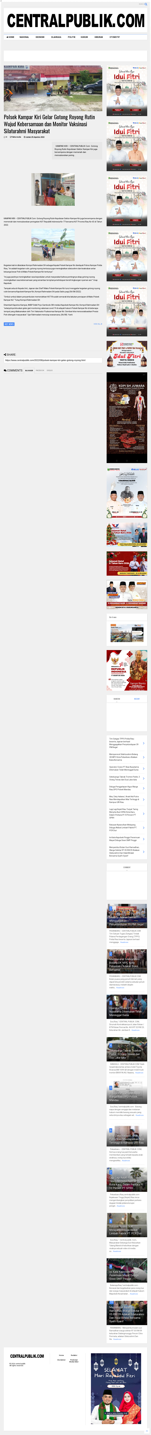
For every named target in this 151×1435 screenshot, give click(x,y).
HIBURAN (99, 37)
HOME (10, 37)
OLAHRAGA (56, 37)
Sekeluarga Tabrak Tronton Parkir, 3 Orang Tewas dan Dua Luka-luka (125, 1054)
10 (111, 1302)
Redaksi (74, 1355)
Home (61, 1355)
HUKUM (84, 37)
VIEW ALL (98, 324)
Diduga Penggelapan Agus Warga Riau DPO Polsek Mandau (124, 1097)
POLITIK (71, 37)
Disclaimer (61, 1360)
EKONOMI (40, 37)
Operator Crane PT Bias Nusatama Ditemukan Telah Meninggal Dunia (125, 1011)
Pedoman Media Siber (74, 1361)
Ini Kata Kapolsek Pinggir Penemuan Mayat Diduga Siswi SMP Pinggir (124, 1275)
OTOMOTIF (115, 37)
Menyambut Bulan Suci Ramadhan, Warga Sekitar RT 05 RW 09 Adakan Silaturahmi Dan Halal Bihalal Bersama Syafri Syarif (126, 1314)
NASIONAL (24, 37)
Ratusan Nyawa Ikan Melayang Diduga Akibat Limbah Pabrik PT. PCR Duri (125, 1230)
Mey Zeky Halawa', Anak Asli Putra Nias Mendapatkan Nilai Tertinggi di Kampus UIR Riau (127, 1139)
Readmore (124, 942)
